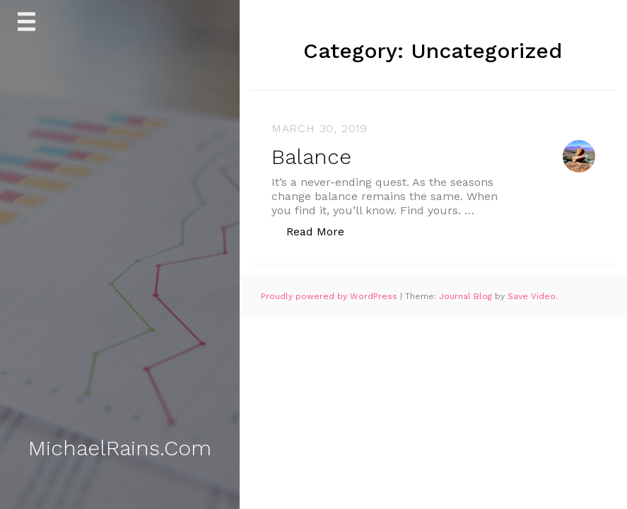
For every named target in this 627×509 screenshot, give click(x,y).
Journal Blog (467, 296)
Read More (322, 230)
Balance (311, 156)
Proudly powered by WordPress (330, 296)
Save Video (532, 296)
